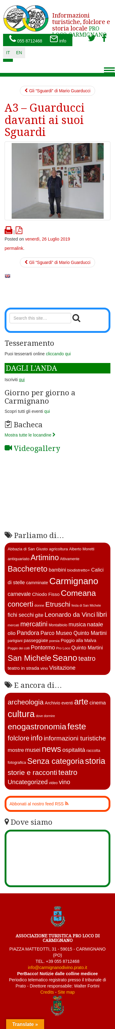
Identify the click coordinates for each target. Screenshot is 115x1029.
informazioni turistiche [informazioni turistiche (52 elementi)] (75, 738)
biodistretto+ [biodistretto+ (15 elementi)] (78, 570)
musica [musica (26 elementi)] (77, 624)
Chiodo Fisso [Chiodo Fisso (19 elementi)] (45, 594)
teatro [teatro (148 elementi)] (67, 772)
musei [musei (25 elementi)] (32, 750)
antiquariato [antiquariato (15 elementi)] (18, 558)
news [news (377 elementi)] (51, 749)
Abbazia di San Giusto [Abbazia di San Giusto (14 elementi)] (28, 549)
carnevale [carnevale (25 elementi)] (19, 594)
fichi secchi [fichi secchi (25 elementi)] (21, 615)
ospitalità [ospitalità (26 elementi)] (73, 750)
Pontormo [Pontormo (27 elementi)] (43, 647)
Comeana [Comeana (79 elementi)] (78, 593)
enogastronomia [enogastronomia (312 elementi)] (37, 726)
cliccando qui (58, 353)
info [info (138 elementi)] (37, 738)
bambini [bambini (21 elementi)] (57, 569)
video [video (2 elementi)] (53, 783)
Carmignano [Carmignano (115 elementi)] (73, 581)
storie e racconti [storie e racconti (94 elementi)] (32, 772)
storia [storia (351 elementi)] (95, 761)
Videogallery (32, 448)
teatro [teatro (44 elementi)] (87, 658)
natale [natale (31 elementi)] (95, 624)
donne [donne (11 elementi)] (39, 605)
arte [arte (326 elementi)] (81, 701)
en (19, 52)
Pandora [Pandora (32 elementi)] (28, 632)
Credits (47, 992)
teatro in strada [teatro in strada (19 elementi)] (23, 668)
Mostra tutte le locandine (30, 435)
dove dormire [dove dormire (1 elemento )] (45, 716)
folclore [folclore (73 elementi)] (18, 738)
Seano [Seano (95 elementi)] (64, 658)
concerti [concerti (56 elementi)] (20, 604)
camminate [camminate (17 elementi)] (37, 582)
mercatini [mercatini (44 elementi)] (34, 624)
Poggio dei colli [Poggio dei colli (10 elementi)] (19, 648)
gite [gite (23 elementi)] (39, 615)
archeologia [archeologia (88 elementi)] (26, 702)
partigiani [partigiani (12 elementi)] (15, 641)
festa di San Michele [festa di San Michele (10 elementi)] (86, 605)
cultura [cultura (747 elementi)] (21, 714)
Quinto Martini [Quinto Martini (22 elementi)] (87, 648)
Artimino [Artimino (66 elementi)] (45, 557)
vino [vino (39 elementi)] (64, 782)
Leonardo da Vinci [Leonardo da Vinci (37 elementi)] (69, 614)
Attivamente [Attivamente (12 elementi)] (69, 559)
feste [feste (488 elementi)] (76, 726)
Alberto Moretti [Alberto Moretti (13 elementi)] (81, 549)
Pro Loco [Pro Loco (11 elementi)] (63, 648)
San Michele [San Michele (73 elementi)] (29, 658)
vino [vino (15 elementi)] (44, 668)
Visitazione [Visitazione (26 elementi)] (62, 668)
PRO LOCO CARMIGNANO (81, 23)
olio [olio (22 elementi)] (12, 633)
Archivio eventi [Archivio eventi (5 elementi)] (59, 702)
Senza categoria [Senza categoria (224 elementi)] (55, 761)
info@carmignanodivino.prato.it (57, 967)
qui (47, 411)
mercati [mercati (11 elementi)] (13, 625)
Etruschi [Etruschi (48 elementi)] (57, 604)
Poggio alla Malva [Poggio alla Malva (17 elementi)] (78, 640)
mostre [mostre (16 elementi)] (16, 750)
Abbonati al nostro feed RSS (39, 803)
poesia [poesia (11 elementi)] (54, 641)
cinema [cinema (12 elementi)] (98, 703)
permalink (14, 248)
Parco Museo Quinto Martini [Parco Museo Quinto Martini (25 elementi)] (73, 633)
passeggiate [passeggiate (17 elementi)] (36, 640)
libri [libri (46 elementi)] (101, 614)
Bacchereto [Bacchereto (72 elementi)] (28, 568)
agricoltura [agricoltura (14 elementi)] (58, 549)
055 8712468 (25, 39)
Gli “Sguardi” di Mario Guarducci (57, 90)
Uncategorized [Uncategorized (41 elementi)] (28, 782)
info (58, 39)
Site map (66, 992)
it (8, 52)
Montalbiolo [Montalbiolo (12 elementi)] (58, 625)
